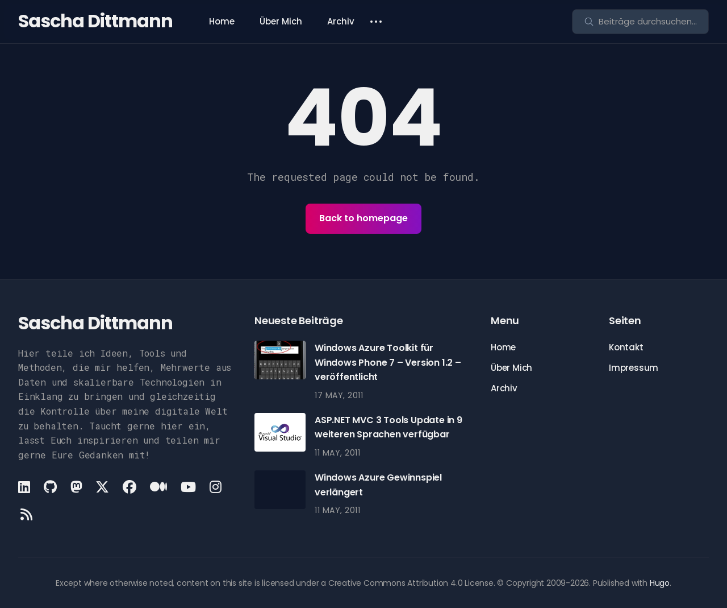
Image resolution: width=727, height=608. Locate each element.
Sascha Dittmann (95, 21)
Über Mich (281, 21)
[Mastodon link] (76, 487)
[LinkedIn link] (25, 487)
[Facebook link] (129, 487)
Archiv (340, 21)
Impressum (633, 368)
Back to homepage (363, 218)
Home (222, 21)
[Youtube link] (188, 487)
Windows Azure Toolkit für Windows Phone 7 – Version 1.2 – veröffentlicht (388, 362)
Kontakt (626, 347)
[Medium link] (158, 487)
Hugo (660, 583)
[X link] (102, 487)
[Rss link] (26, 514)
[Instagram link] (215, 487)
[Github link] (50, 487)
